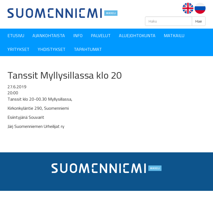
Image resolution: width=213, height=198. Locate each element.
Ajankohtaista (48, 35)
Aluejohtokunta (137, 35)
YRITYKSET (18, 49)
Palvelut (101, 35)
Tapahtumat (88, 49)
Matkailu (174, 35)
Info (78, 35)
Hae (198, 21)
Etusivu (15, 35)
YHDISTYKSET (51, 49)
